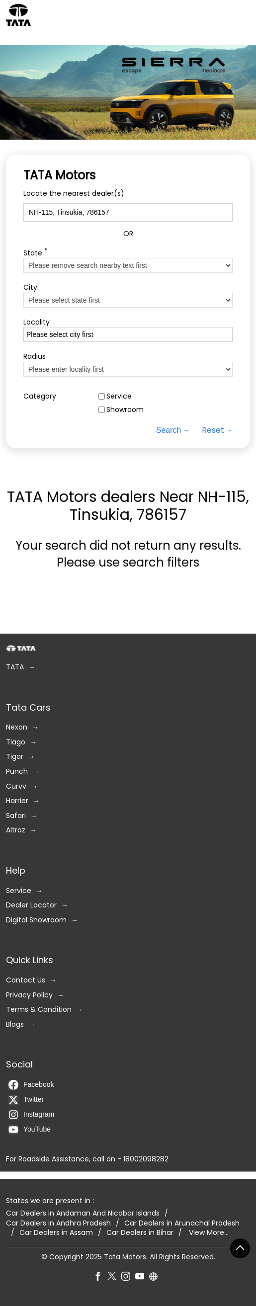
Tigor (14, 756)
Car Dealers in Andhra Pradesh (58, 1223)
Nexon (16, 727)
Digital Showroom (36, 920)
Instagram (31, 1115)
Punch (17, 771)
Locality (36, 322)
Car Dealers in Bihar (139, 1232)
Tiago (15, 742)
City (30, 287)
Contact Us (25, 980)
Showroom (125, 409)
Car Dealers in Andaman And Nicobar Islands (83, 1213)
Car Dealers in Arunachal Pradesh (182, 1223)
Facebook (31, 1085)
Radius (34, 356)
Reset (213, 430)
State (35, 252)
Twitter (26, 1100)
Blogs (15, 1024)
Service (119, 396)
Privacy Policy (29, 994)
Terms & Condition (39, 1009)
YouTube (29, 1130)
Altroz (15, 830)
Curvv (16, 786)
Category (39, 396)
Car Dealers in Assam (56, 1232)
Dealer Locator (31, 905)
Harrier (17, 801)
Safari (16, 815)
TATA (15, 667)
